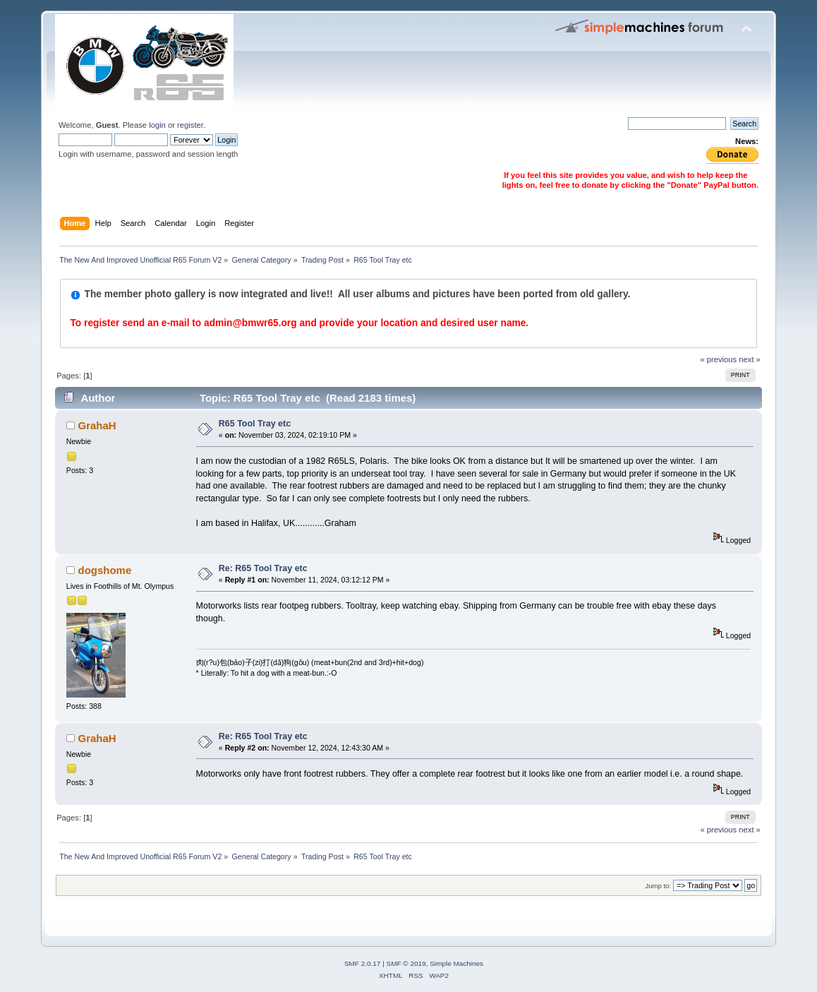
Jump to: (658, 886)
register (190, 125)
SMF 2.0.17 (362, 963)
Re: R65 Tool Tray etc (263, 568)
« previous (718, 359)
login (157, 125)
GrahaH (97, 425)
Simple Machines (456, 963)
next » (750, 359)
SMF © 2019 (406, 963)
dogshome (105, 570)
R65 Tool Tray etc (255, 424)
